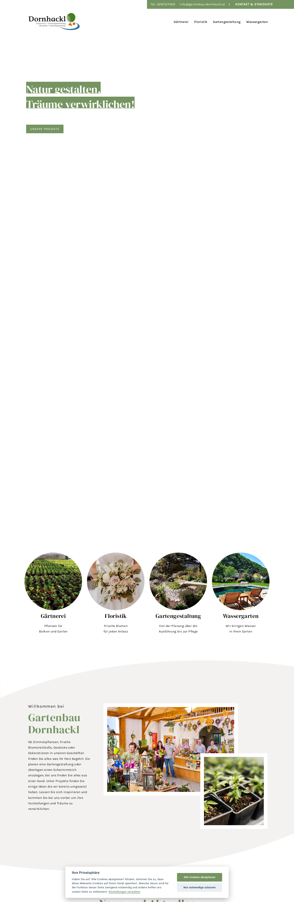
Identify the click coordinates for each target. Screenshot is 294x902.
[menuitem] (180, 21)
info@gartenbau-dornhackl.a (202, 4)
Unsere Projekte (45, 129)
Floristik (116, 616)
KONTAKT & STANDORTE (254, 4)
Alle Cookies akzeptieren (199, 877)
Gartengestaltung (178, 616)
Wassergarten (241, 616)
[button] (53, 594)
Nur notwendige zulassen (200, 887)
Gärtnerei (53, 616)
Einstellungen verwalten (124, 891)
